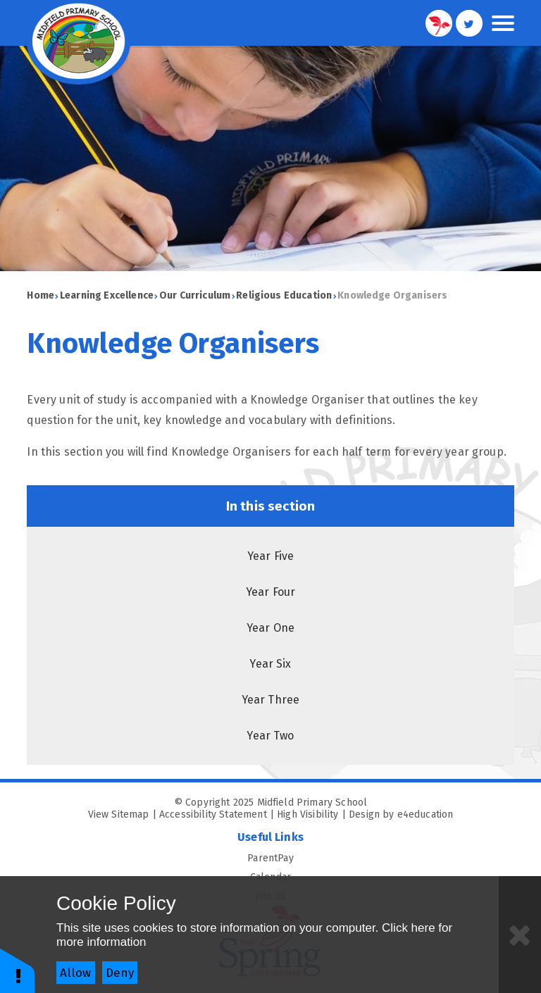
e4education (425, 814)
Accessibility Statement (213, 814)
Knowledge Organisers (392, 295)
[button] (17, 970)
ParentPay (380, 858)
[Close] (520, 934)
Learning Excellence (107, 295)
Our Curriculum (194, 295)
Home (40, 295)
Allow (75, 973)
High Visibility (307, 814)
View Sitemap (118, 814)
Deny (120, 973)
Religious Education (284, 295)
